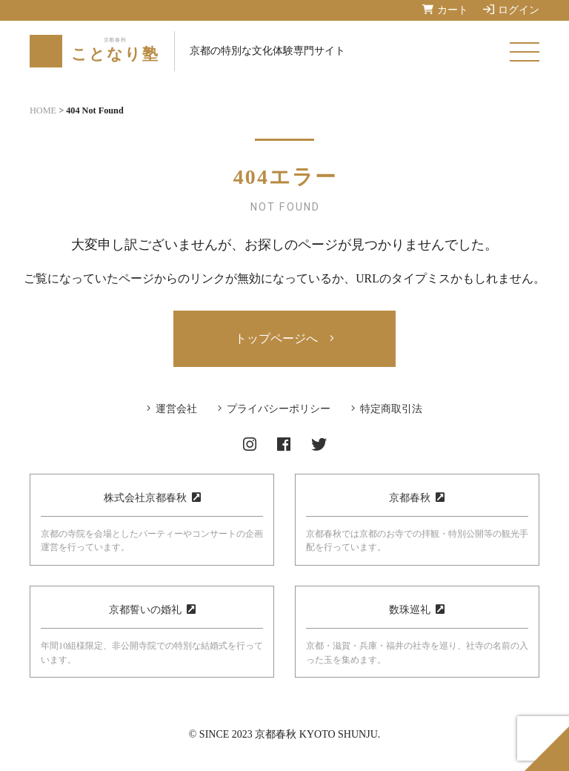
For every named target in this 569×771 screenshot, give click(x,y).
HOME (43, 110)
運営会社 (176, 408)
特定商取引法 (391, 408)
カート (445, 10)
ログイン (511, 10)
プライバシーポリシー (278, 408)
